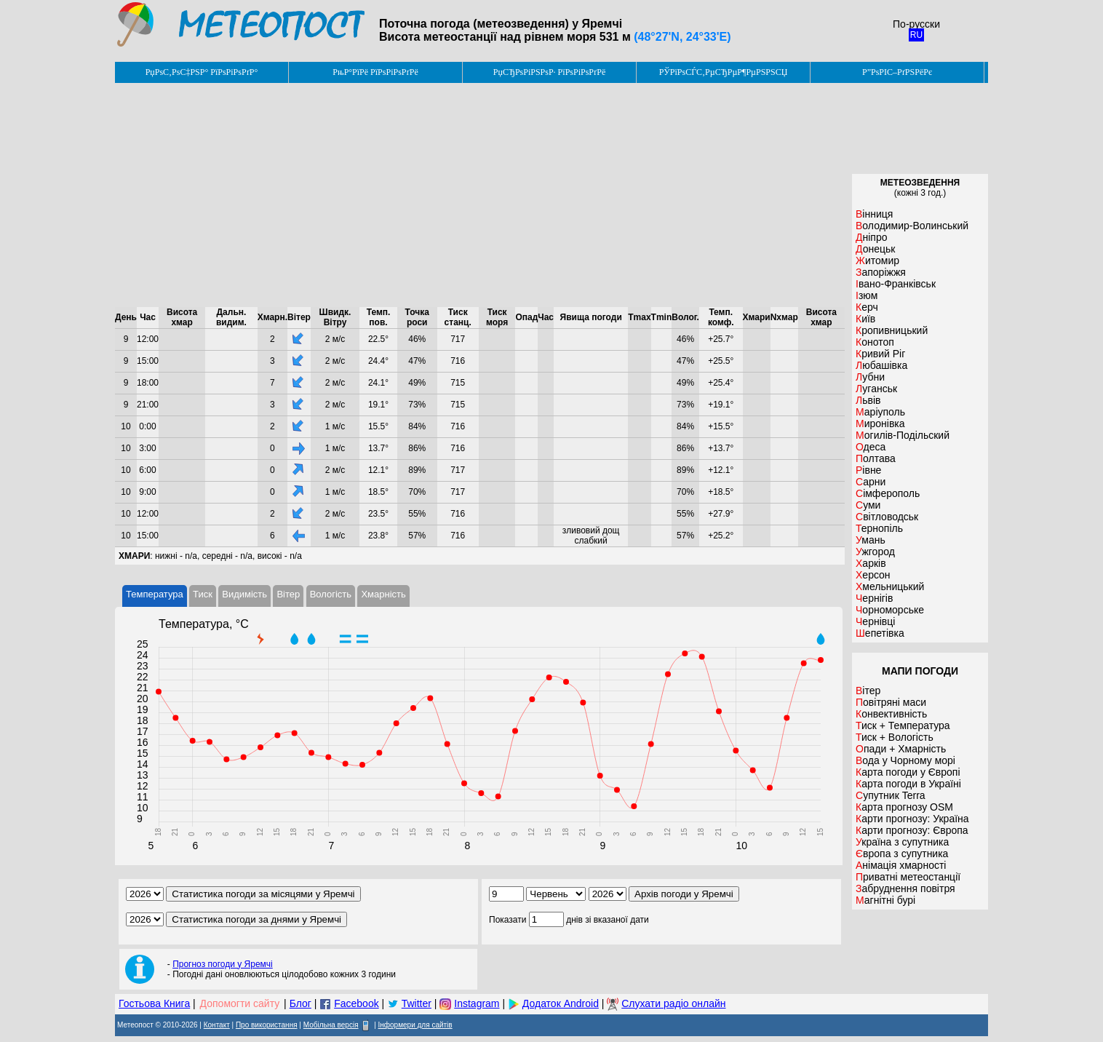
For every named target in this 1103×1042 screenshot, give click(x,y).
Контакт (217, 1025)
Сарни (870, 482)
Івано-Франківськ (896, 284)
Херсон (873, 575)
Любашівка (881, 365)
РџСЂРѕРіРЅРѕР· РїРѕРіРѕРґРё (549, 72)
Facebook (356, 1003)
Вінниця (874, 214)
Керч (867, 307)
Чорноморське (890, 610)
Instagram (476, 1003)
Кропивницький (892, 330)
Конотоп (875, 342)
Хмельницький (890, 586)
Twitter (416, 1003)
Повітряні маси (891, 702)
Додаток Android (560, 1003)
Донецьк (875, 249)
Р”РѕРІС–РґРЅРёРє (897, 72)
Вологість (330, 594)
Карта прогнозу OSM (904, 807)
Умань (870, 540)
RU (916, 35)
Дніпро (871, 237)
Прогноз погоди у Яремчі (222, 964)
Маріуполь (880, 412)
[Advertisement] (480, 195)
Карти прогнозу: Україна (912, 818)
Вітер (288, 594)
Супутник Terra (890, 795)
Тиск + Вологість (894, 737)
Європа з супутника (902, 853)
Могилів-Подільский (902, 435)
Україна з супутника (902, 842)
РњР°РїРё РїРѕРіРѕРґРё (375, 72)
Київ (865, 319)
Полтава (876, 458)
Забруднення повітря (905, 888)
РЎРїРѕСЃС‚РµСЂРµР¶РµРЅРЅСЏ (723, 72)
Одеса (870, 447)
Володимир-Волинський (912, 225)
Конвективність (891, 714)
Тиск (202, 594)
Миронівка (880, 423)
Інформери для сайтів (415, 1025)
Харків (871, 563)
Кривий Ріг (880, 353)
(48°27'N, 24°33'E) (682, 37)
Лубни (870, 377)
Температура (154, 594)
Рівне (868, 470)
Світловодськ (887, 516)
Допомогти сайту (240, 1003)
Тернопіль (879, 528)
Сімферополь (888, 493)
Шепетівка (880, 633)
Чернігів (874, 598)
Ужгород (875, 551)
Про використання (267, 1025)
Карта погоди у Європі (908, 772)
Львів (868, 400)
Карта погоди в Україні (908, 784)
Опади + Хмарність (901, 749)
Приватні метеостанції (908, 877)
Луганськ (876, 388)
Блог (300, 1003)
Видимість (244, 594)
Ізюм (866, 295)
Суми (868, 505)
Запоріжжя (881, 272)
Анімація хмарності (901, 865)
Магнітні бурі (885, 900)
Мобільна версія (331, 1025)
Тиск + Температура (903, 725)
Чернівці (875, 621)
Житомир (877, 260)
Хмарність (383, 594)
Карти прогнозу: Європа (912, 830)
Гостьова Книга (154, 1003)
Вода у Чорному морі (905, 760)
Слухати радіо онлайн (673, 1003)
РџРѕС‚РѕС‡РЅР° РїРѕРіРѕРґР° (202, 72)
